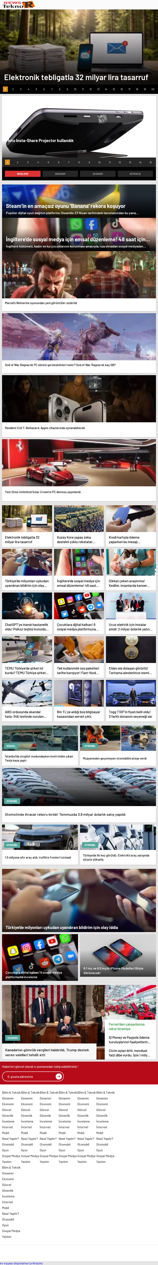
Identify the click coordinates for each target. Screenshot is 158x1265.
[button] (5, 89)
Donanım (60, 173)
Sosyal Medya (11, 1156)
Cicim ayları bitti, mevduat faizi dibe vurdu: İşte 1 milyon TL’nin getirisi (130, 1052)
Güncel (6, 1110)
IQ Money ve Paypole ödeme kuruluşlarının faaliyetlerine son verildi (129, 1039)
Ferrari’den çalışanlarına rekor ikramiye (127, 1026)
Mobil (5, 1133)
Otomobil (8, 1144)
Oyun (5, 1150)
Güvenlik (135, 173)
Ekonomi (98, 173)
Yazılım (6, 1161)
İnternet (7, 1127)
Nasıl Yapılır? (10, 1138)
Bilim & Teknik (11, 1092)
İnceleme (22, 173)
